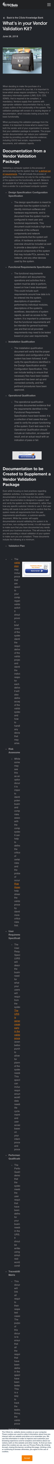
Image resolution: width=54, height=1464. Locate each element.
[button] (48, 4)
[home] (10, 4)
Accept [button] (27, 1458)
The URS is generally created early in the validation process (19, 1025)
